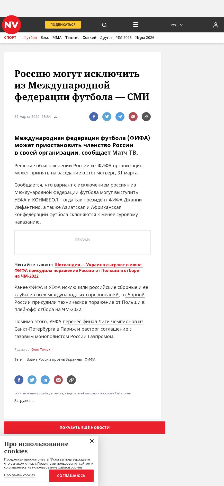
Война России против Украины (54, 359)
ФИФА (90, 359)
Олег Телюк (40, 349)
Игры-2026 (144, 37)
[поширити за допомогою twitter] (106, 116)
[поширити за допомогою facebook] (93, 116)
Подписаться (63, 24)
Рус (174, 24)
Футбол (30, 37)
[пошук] (104, 25)
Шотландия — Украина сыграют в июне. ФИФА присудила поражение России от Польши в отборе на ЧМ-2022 (78, 270)
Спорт (10, 37)
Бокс (45, 37)
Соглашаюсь (71, 475)
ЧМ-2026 (124, 37)
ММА (57, 37)
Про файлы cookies (19, 475)
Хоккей (89, 37)
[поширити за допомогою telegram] (119, 116)
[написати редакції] (133, 116)
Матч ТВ (124, 152)
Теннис (72, 37)
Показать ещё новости (85, 427)
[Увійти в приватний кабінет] (216, 25)
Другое (106, 37)
